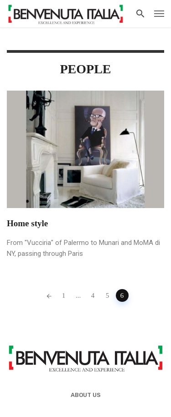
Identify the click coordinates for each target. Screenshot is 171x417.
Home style (27, 223)
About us (86, 395)
